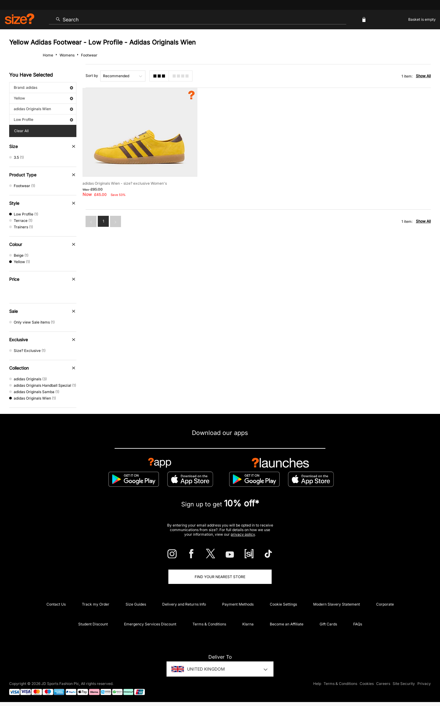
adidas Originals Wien (43, 109)
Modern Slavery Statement (336, 604)
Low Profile (43, 119)
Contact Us (56, 604)
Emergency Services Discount (150, 624)
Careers (383, 683)
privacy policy (243, 534)
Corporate (385, 604)
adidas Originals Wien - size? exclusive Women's (124, 183)
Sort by (92, 75)
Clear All (21, 131)
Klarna (248, 624)
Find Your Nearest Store (220, 576)
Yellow (43, 98)
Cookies (367, 683)
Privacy (424, 683)
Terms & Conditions (209, 624)
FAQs (357, 624)
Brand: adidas (43, 87)
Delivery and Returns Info (184, 604)
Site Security (404, 683)
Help (317, 683)
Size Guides (136, 604)
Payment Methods (238, 604)
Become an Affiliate (286, 624)
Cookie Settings (283, 604)
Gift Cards (328, 624)
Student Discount (93, 624)
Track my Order (95, 604)
